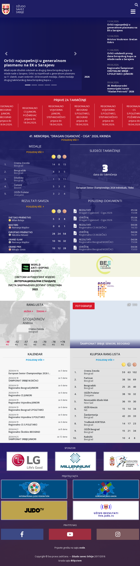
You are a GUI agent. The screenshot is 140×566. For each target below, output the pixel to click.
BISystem (76, 560)
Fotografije (83, 306)
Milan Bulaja (18, 220)
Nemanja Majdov (20, 227)
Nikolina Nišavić (20, 235)
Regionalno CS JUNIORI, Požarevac (30, 111)
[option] (21, 461)
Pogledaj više (69, 140)
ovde (82, 547)
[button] (6, 53)
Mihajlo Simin (19, 249)
